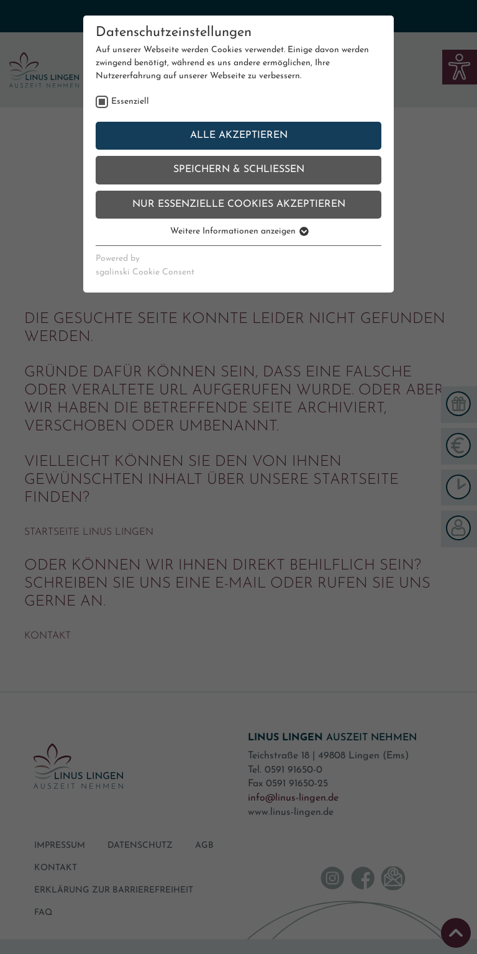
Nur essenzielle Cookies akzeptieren (238, 204)
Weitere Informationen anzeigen (238, 231)
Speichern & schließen (238, 170)
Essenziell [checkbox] (130, 101)
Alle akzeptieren (239, 135)
